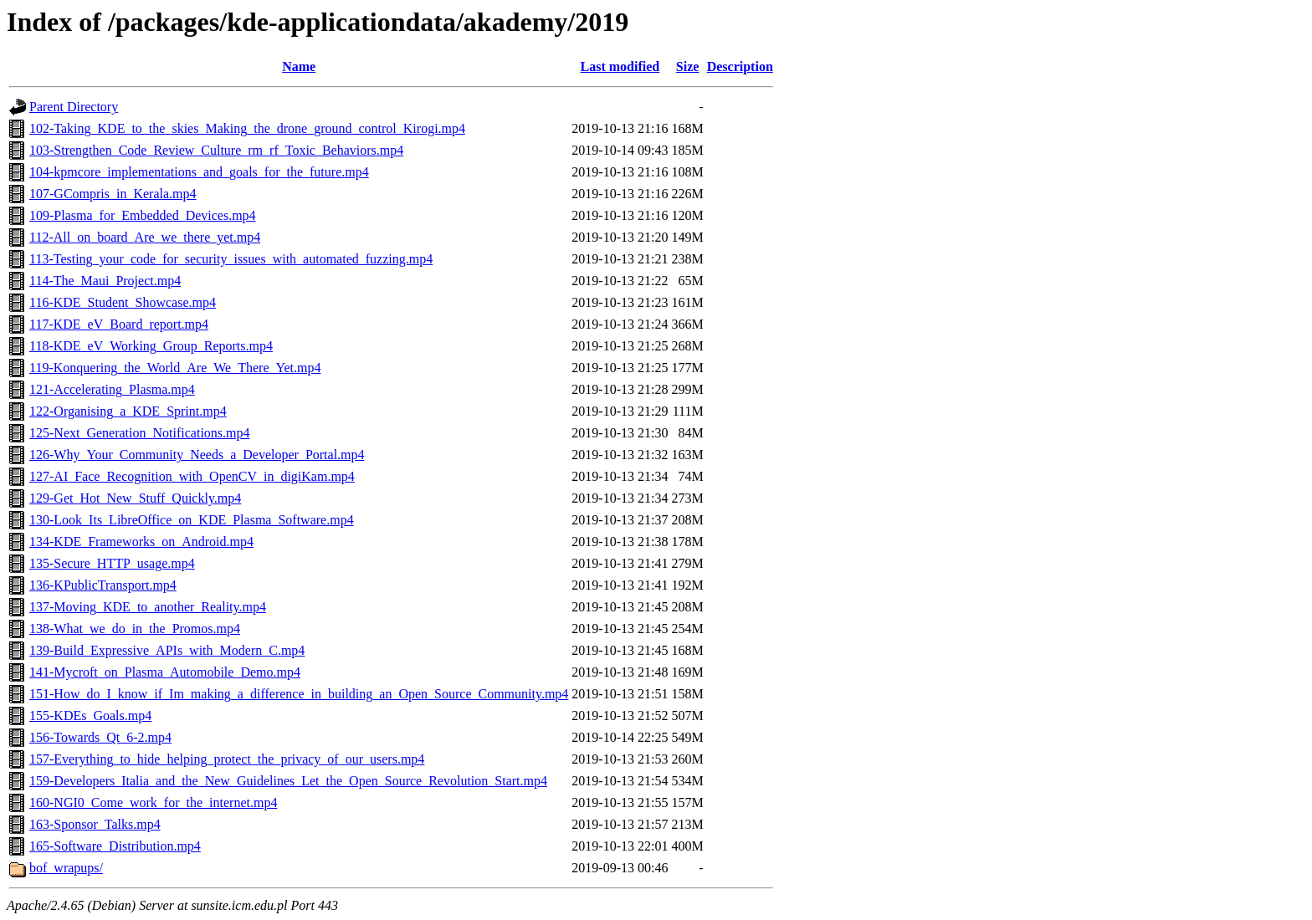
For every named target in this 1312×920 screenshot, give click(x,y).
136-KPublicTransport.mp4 (103, 585)
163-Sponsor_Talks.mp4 (95, 824)
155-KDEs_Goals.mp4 (90, 715)
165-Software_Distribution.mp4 (115, 846)
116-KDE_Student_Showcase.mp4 (122, 302)
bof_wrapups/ (66, 868)
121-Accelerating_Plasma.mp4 (112, 389)
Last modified (620, 66)
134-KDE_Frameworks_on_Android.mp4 (141, 541)
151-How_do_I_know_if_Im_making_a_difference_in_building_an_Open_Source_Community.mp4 (298, 694)
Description (740, 66)
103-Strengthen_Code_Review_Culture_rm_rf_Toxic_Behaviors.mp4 (216, 150)
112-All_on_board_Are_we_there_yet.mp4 (144, 237)
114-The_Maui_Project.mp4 (105, 280)
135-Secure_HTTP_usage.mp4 (112, 563)
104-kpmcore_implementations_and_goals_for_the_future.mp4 (199, 172)
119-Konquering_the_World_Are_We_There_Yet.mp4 (174, 367)
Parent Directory (73, 107)
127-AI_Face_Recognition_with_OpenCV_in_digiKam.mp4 (192, 476)
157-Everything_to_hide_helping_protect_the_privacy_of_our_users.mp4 (226, 759)
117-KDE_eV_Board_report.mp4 (118, 324)
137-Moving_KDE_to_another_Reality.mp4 (147, 607)
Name (298, 66)
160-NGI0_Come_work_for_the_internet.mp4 (153, 802)
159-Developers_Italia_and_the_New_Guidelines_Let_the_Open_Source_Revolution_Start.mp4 (288, 781)
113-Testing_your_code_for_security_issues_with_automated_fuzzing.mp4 (231, 259)
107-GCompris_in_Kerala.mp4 (113, 194)
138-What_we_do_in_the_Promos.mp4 (134, 628)
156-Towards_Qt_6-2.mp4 (100, 737)
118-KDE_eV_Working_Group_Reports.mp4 (151, 346)
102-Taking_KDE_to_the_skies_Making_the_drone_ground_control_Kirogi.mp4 (247, 128)
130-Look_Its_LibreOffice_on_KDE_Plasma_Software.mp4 (191, 520)
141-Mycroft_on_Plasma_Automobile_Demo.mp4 (164, 672)
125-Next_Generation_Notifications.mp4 (139, 433)
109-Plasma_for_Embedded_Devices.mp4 (142, 215)
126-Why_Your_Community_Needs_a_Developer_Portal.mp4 (197, 454)
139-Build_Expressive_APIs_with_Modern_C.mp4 (167, 650)
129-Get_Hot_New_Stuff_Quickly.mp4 (135, 498)
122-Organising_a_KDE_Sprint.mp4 (128, 411)
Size (688, 66)
